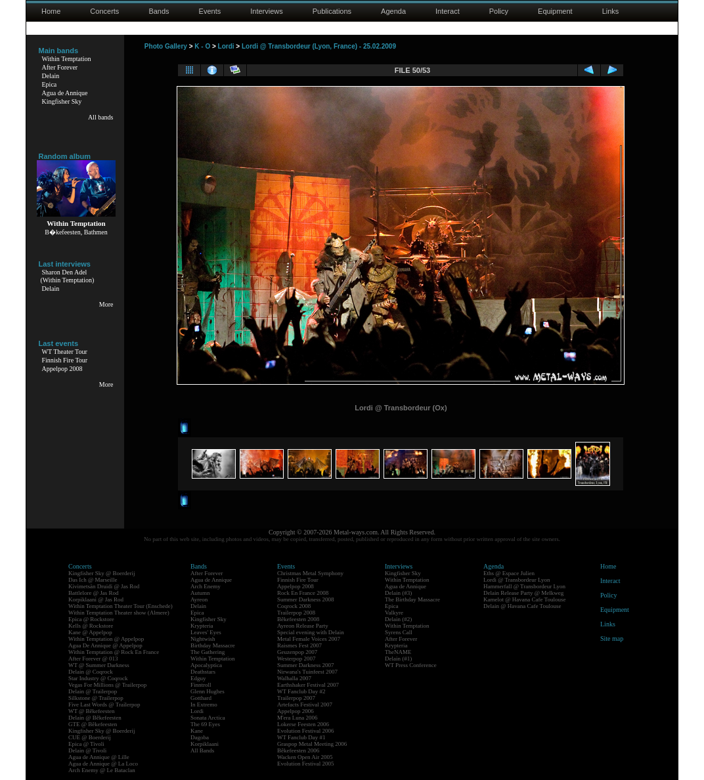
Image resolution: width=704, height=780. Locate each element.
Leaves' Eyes (205, 632)
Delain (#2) (398, 619)
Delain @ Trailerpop (92, 691)
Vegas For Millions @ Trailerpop (107, 685)
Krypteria (201, 625)
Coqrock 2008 (294, 606)
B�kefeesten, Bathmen (76, 232)
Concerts (104, 11)
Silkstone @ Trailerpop (95, 698)
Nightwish (202, 639)
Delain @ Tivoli (87, 750)
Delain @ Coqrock (90, 671)
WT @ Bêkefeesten (91, 711)
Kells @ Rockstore (90, 625)
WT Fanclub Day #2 (301, 691)
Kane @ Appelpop (90, 632)
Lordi (226, 46)
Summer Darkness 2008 (305, 599)
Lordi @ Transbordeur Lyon (516, 579)
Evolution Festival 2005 (305, 763)
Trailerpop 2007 (296, 698)
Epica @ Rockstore (91, 619)
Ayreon (199, 599)
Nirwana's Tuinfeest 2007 (307, 671)
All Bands (202, 750)
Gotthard (200, 698)
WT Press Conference (411, 665)
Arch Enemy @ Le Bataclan (101, 770)
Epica (49, 84)
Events (210, 11)
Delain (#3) (398, 593)
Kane (196, 730)
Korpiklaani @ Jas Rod (95, 599)
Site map (611, 638)
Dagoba (199, 737)
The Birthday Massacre (412, 599)
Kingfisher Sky (62, 101)
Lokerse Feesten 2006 (303, 724)
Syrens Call (398, 632)
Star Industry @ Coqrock (98, 678)
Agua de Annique (65, 93)
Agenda (393, 11)
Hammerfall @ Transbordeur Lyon (524, 586)
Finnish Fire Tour (65, 360)
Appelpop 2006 (295, 711)
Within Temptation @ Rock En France (113, 652)
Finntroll (200, 685)
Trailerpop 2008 (296, 612)
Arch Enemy (205, 586)
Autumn (200, 593)
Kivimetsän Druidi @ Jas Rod (103, 586)
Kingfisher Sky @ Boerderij (101, 573)
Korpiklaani (204, 744)
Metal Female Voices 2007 (308, 639)
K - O (202, 46)
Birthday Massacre (212, 645)
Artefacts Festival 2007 (304, 704)
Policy (498, 11)
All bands (101, 117)
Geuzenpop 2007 (297, 652)
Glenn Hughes (207, 691)
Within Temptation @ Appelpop (106, 639)
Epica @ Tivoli (86, 744)
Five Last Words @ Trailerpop (104, 704)
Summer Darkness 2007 (305, 665)
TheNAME (398, 652)
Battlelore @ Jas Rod (93, 593)
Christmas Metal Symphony (310, 573)
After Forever (60, 67)
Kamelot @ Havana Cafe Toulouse (524, 599)
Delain (51, 75)
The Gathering (207, 652)
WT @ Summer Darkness (98, 665)
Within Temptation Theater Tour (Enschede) (120, 606)
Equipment (555, 11)
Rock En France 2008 (302, 593)
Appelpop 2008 (62, 368)
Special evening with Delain (310, 632)
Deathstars (202, 671)
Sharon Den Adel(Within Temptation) (68, 276)
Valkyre (394, 612)
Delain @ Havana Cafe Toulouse (522, 606)
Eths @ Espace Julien (509, 573)
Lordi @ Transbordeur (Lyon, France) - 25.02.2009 (319, 46)
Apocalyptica (206, 665)
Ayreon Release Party (302, 625)
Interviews (266, 11)
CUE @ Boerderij (89, 737)
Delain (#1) (398, 658)
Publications (332, 11)
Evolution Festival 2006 (305, 730)
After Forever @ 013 (93, 658)
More (106, 304)
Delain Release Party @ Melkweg (523, 593)
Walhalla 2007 (294, 678)
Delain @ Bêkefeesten (94, 717)
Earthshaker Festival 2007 (308, 685)
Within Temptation (66, 58)
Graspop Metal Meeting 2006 (312, 744)
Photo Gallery (165, 46)
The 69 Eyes (205, 724)
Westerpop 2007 (296, 658)
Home (50, 11)
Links (610, 11)
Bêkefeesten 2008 (298, 619)
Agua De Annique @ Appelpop (105, 645)
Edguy (198, 678)
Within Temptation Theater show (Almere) (118, 612)
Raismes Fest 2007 (299, 645)
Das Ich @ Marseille (93, 579)
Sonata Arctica (207, 717)
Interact (447, 11)
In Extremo (203, 704)
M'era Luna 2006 (297, 717)
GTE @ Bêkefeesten (92, 724)
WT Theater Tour (64, 351)
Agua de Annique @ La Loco (103, 763)
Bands (158, 11)
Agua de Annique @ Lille (98, 757)
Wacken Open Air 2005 (305, 757)
